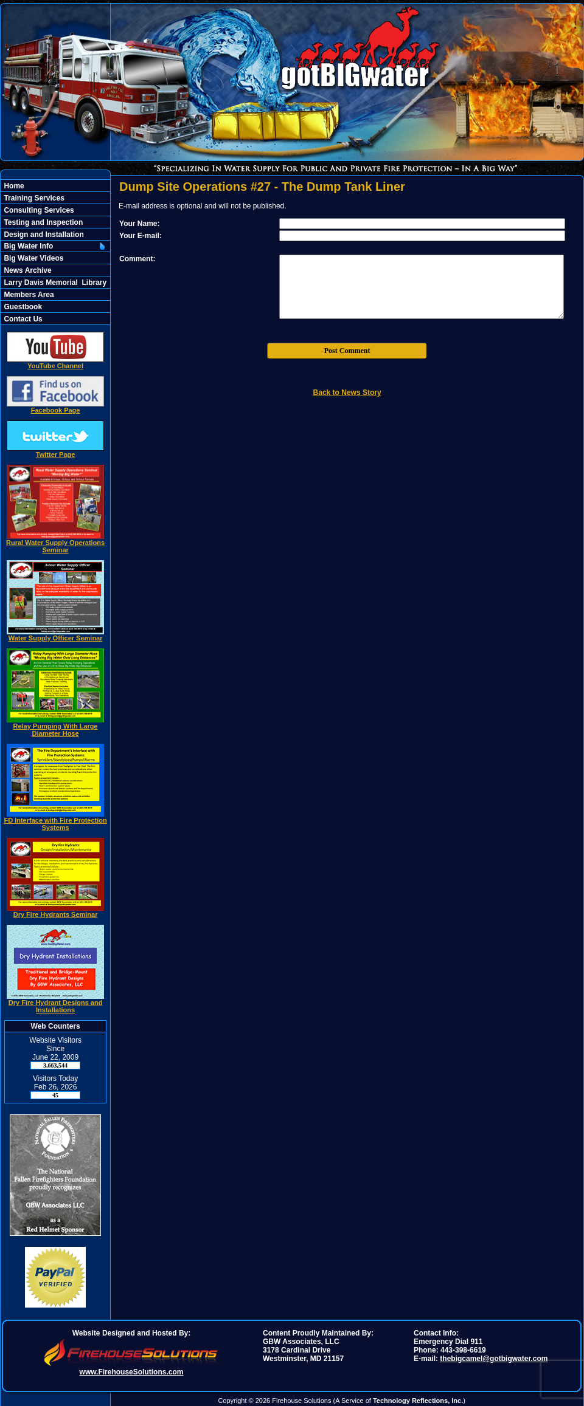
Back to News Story (347, 392)
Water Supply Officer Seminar (55, 635)
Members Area (28, 294)
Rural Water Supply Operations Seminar (55, 543)
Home (13, 186)
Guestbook (22, 307)
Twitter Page (55, 451)
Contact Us (22, 319)
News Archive (27, 270)
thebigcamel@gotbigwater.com (494, 1358)
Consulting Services (38, 210)
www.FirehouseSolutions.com (132, 1372)
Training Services (33, 198)
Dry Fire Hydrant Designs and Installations (55, 1003)
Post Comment (347, 350)
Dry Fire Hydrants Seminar (55, 911)
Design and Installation (43, 234)
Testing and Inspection (42, 222)
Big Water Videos (32, 258)
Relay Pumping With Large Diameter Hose (55, 726)
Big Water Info (27, 246)
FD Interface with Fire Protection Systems (55, 821)
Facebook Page (55, 407)
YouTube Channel (55, 362)
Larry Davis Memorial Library (54, 282)
